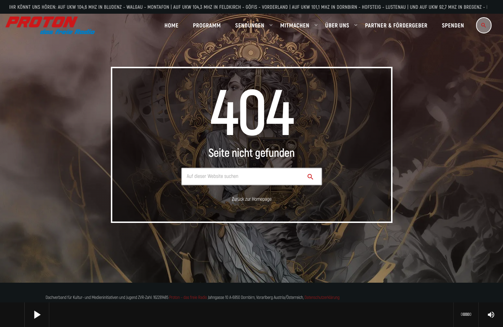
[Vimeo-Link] (50, 25)
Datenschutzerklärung (321, 297)
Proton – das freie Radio (188, 297)
